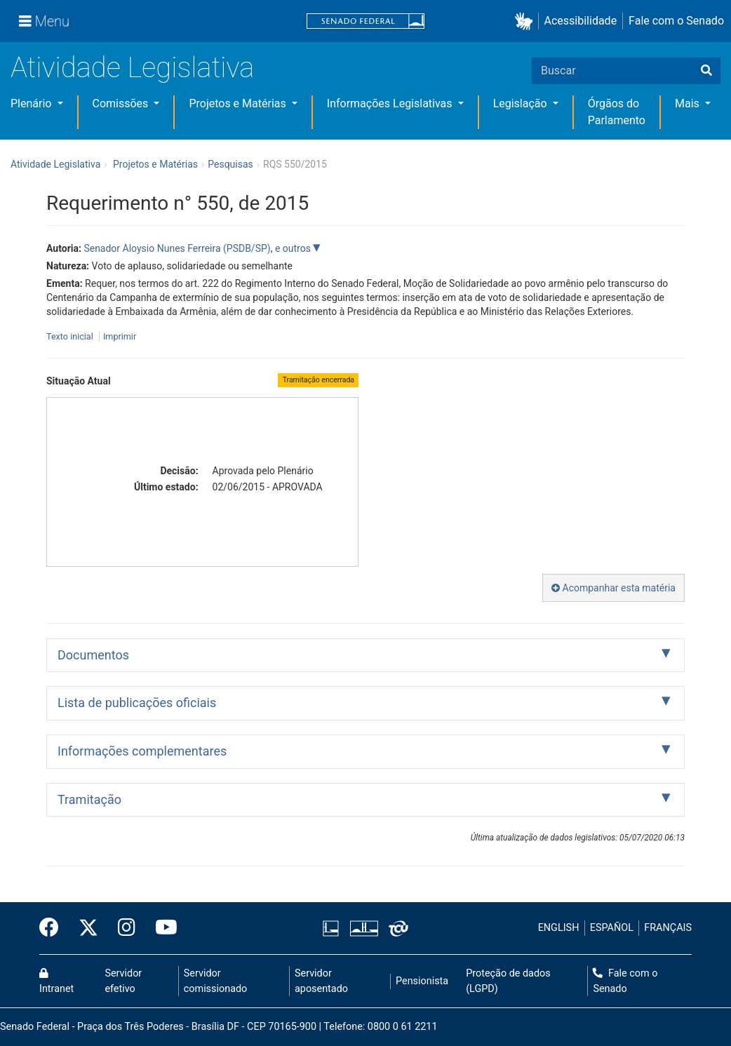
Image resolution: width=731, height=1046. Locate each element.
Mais (688, 103)
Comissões (122, 103)
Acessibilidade (580, 20)
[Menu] (44, 21)
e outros (294, 248)
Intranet (56, 981)
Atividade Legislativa (132, 67)
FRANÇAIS (668, 928)
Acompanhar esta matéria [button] (613, 588)
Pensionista (422, 981)
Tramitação (89, 799)
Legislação (521, 103)
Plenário (32, 103)
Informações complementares (142, 751)
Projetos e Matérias (238, 103)
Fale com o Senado (676, 20)
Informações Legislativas (391, 103)
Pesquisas (230, 164)
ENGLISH (558, 928)
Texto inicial (70, 336)
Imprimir (119, 336)
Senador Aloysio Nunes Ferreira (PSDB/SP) (176, 248)
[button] (526, 21)
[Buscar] (706, 70)
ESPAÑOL (611, 928)
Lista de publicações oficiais (137, 702)
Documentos (93, 655)
